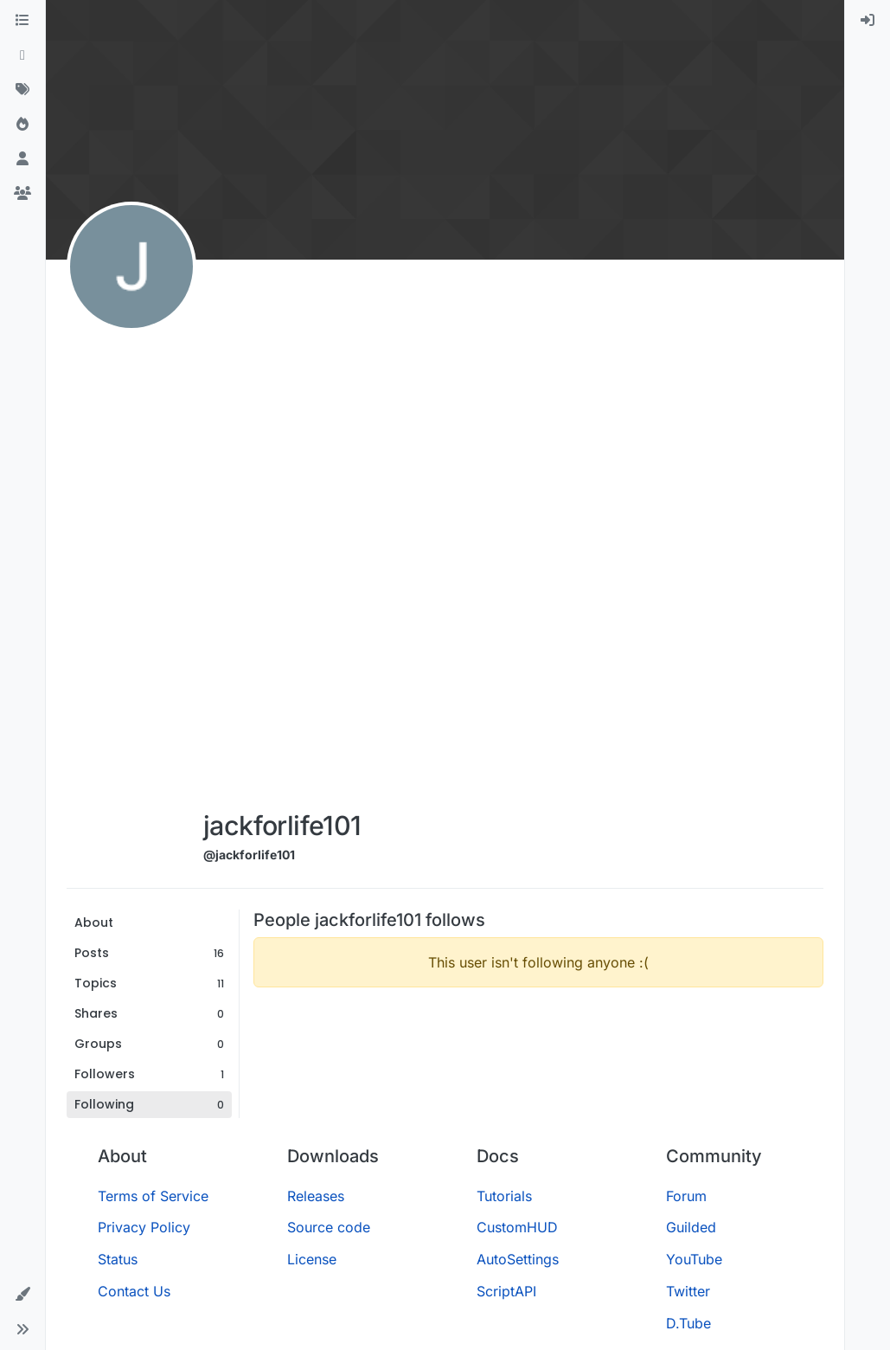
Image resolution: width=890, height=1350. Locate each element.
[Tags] (22, 90)
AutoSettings (518, 1259)
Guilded (691, 1227)
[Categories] (22, 21)
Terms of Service (153, 1196)
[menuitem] (867, 21)
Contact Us (134, 1291)
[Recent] (22, 55)
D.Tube (688, 1323)
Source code (328, 1227)
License (311, 1259)
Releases (315, 1196)
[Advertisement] (285, 538)
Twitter (688, 1291)
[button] (22, 1294)
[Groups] (22, 194)
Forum (686, 1196)
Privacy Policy (144, 1227)
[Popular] (22, 124)
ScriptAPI (506, 1291)
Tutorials (504, 1196)
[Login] (867, 21)
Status (118, 1259)
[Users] (22, 159)
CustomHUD (517, 1227)
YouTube (694, 1259)
